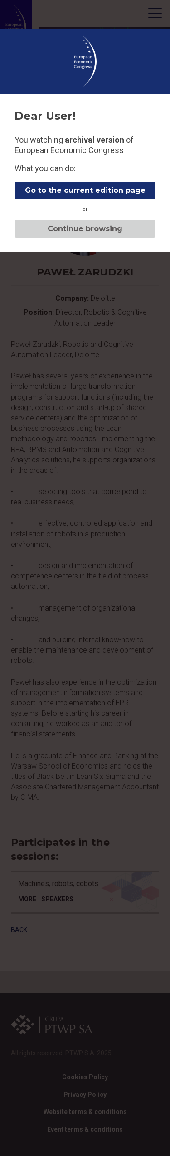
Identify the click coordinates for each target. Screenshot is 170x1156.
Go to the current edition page (85, 190)
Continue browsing (85, 228)
